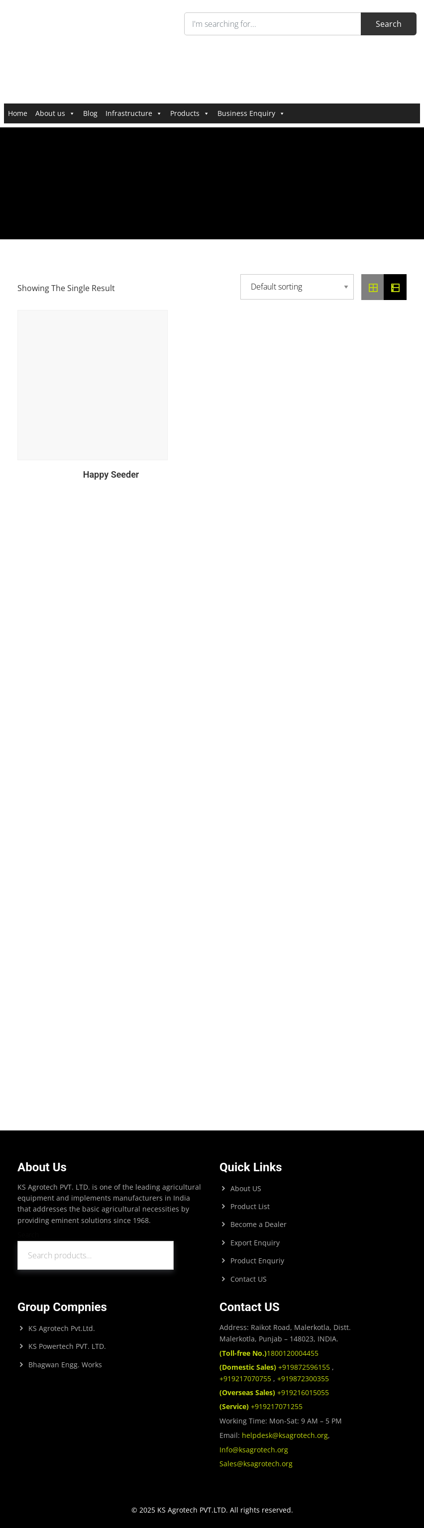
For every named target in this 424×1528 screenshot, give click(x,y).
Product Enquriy (257, 1260)
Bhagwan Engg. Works (65, 1364)
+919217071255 (261, 1406)
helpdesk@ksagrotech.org (285, 1435)
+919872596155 (275, 1367)
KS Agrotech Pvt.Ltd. (61, 1328)
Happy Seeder (111, 474)
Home (17, 113)
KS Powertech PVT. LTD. (67, 1346)
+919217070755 (246, 1378)
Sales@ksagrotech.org (256, 1463)
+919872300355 (302, 1378)
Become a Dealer (258, 1224)
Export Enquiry (255, 1242)
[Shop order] (297, 287)
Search (28, 1234)
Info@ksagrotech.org (253, 1449)
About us (55, 113)
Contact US (248, 1279)
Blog (90, 113)
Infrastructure (134, 113)
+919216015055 (274, 1392)
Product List (250, 1206)
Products (190, 113)
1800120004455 (268, 1353)
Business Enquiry (251, 113)
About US (245, 1188)
